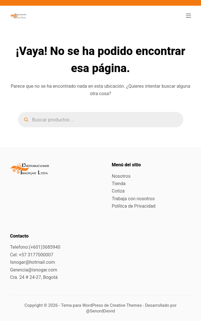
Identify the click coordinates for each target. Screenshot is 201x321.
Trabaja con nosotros (133, 198)
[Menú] (188, 15)
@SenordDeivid (100, 311)
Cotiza (118, 191)
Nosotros (121, 176)
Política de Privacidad (133, 206)
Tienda (118, 183)
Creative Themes (126, 305)
